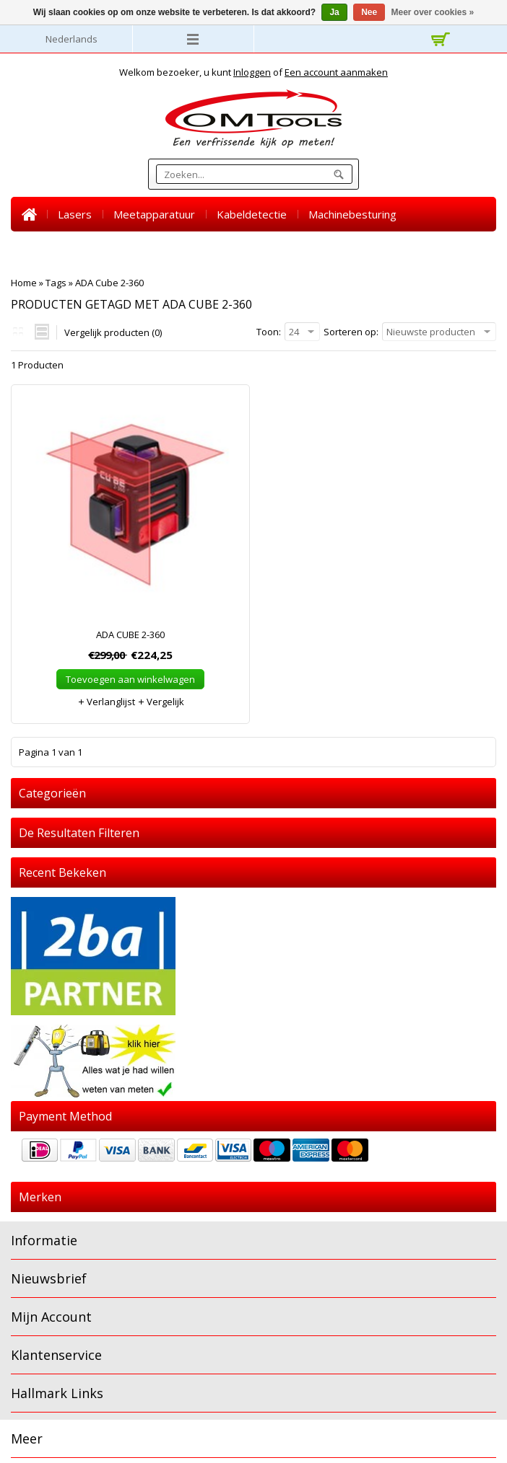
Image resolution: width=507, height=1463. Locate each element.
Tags (56, 282)
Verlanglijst (106, 701)
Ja (334, 12)
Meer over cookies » (432, 12)
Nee (369, 12)
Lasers (75, 214)
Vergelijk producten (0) (113, 332)
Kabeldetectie (252, 214)
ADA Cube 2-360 (109, 282)
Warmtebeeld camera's (80, 249)
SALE (255, 249)
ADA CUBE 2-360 (130, 634)
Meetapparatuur (154, 214)
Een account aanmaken (336, 72)
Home (29, 214)
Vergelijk (160, 701)
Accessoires (191, 249)
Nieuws (307, 249)
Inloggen (252, 72)
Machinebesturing (352, 214)
